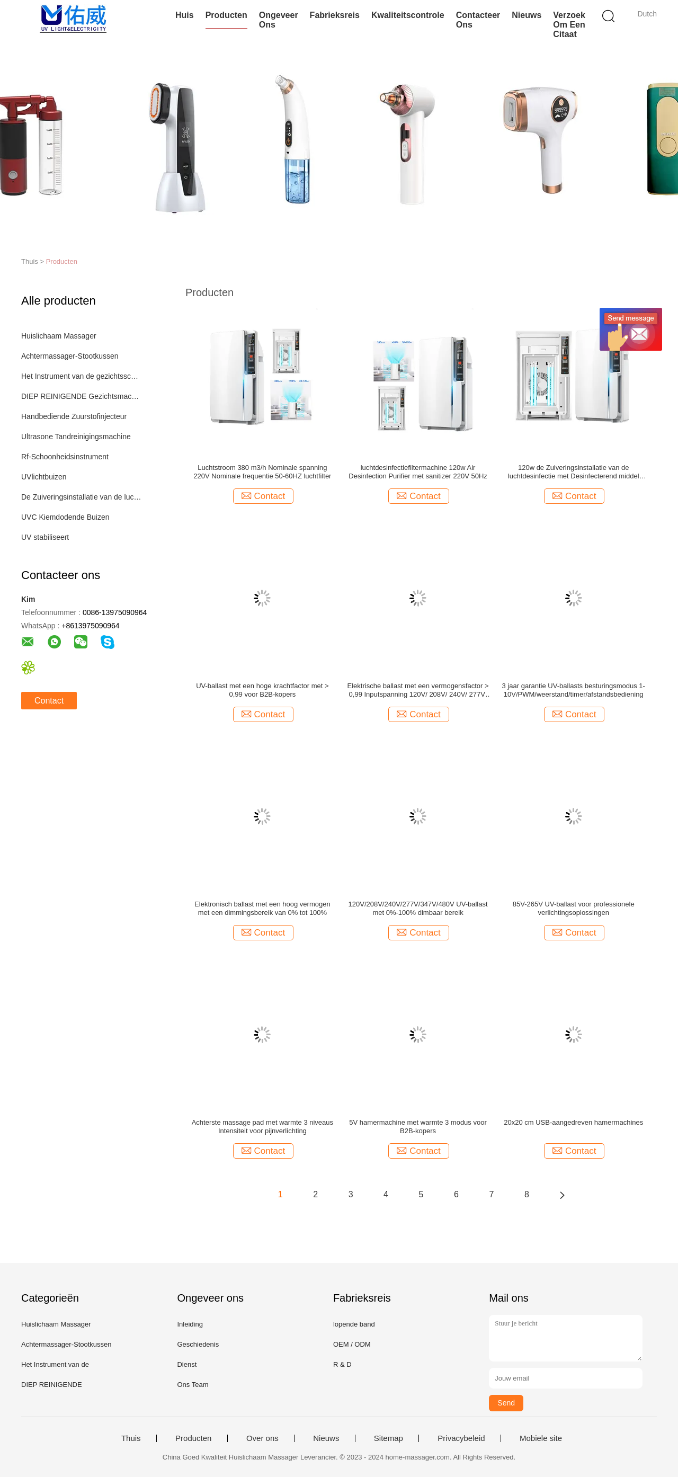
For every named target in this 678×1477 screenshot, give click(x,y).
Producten (226, 15)
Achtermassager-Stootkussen (70, 356)
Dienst (187, 1364)
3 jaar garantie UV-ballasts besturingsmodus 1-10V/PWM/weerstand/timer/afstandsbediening (573, 690)
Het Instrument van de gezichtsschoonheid (81, 376)
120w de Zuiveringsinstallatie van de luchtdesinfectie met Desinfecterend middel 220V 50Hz (573, 472)
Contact (49, 700)
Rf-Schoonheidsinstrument (65, 456)
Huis (184, 15)
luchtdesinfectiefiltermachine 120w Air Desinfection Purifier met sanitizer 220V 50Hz (418, 472)
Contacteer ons (478, 20)
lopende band (354, 1324)
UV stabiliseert (45, 537)
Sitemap (388, 1438)
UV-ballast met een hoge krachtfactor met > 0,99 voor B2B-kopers (262, 690)
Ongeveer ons (278, 20)
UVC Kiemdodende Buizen (65, 517)
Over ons (262, 1438)
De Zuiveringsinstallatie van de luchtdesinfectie (81, 497)
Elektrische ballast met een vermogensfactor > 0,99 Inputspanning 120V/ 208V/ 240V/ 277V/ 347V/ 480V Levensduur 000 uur (418, 690)
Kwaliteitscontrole (407, 15)
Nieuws (526, 15)
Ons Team (192, 1385)
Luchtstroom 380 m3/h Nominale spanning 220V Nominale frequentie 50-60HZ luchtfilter (262, 472)
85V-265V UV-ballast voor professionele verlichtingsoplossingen (574, 908)
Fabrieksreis (335, 15)
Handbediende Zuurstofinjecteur (74, 416)
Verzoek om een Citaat (569, 25)
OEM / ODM (352, 1344)
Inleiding (189, 1324)
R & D (342, 1364)
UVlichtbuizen (44, 477)
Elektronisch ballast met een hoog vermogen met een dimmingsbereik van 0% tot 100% (262, 908)
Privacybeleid (461, 1438)
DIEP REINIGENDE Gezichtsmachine (81, 396)
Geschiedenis (198, 1344)
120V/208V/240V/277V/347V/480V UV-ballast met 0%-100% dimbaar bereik (418, 908)
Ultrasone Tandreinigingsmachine (76, 436)
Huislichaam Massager (58, 336)
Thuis (131, 1438)
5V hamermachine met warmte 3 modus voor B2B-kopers (417, 1126)
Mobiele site (541, 1438)
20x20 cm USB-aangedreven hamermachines (573, 1122)
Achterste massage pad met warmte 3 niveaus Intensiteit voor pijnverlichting (262, 1126)
